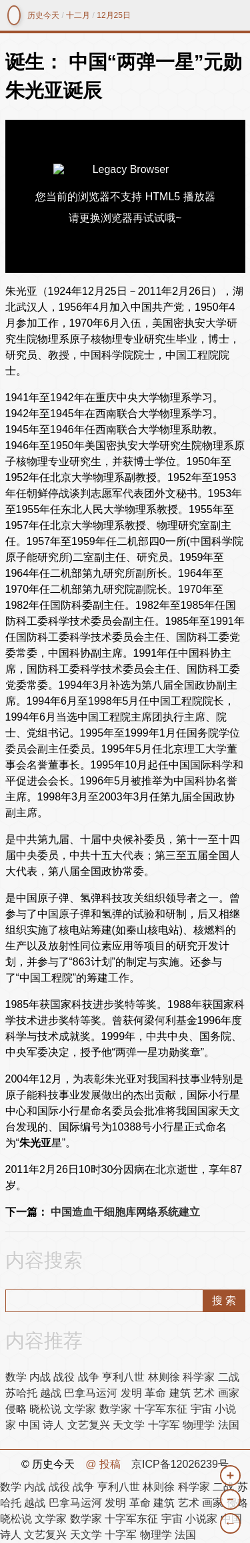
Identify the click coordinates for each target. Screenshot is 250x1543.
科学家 (199, 1377)
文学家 (80, 1409)
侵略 (16, 1409)
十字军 (164, 1425)
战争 (88, 1377)
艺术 (204, 1393)
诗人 (53, 1425)
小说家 (201, 1518)
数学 (16, 1377)
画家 (228, 1393)
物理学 (199, 1425)
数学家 (115, 1409)
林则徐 (164, 1377)
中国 (29, 1425)
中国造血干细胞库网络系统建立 (125, 1212)
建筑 (180, 1393)
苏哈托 (21, 1393)
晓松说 (45, 1409)
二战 (228, 1377)
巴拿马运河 (90, 1393)
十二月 (78, 15)
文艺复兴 (88, 1425)
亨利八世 (123, 1377)
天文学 (129, 1425)
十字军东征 (160, 1409)
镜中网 (14, 15)
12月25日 (114, 15)
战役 (64, 1377)
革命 (155, 1393)
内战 (40, 1377)
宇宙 (201, 1409)
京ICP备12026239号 (180, 1464)
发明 (131, 1393)
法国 (228, 1425)
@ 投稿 (103, 1464)
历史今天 (43, 15)
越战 (50, 1393)
